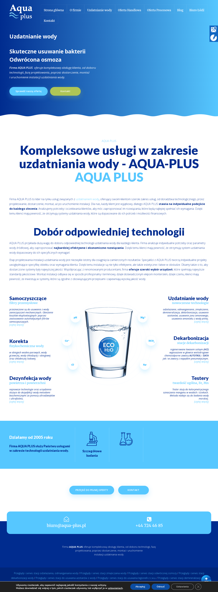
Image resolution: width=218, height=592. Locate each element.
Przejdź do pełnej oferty (91, 502)
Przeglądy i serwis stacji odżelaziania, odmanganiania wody (46, 573)
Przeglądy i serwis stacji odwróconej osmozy (152, 573)
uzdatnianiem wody (87, 199)
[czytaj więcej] (16, 324)
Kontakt (65, 91)
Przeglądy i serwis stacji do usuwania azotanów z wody (66, 578)
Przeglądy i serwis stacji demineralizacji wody (182, 578)
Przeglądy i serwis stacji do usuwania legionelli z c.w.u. (127, 578)
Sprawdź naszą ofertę (28, 91)
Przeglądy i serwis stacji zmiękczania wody (103, 573)
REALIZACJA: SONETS (109, 586)
